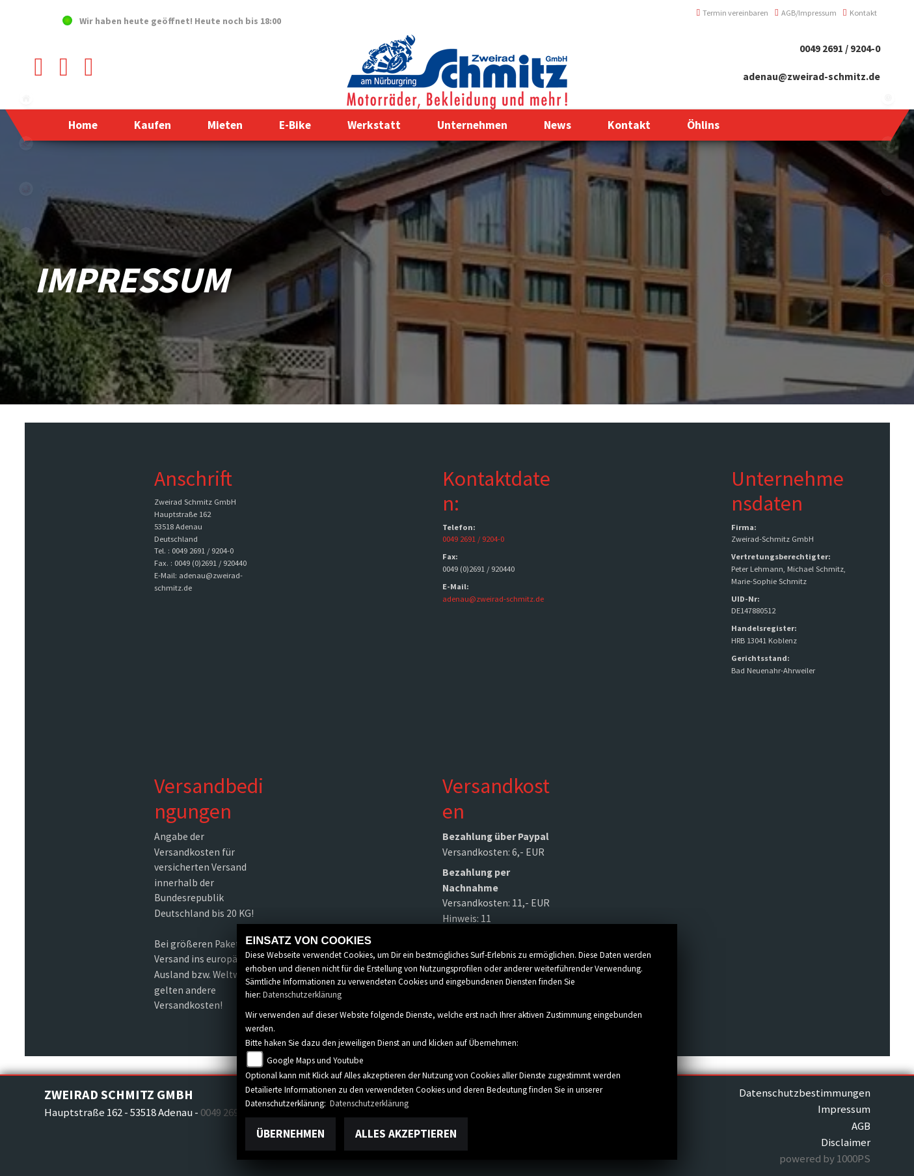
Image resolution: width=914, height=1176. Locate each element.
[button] (152, 125)
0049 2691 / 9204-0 (840, 48)
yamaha (26, 188)
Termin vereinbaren (733, 13)
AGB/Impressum (806, 13)
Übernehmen (290, 1134)
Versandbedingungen (208, 798)
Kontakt (860, 13)
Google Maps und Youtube (315, 1060)
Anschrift (193, 479)
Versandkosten (496, 798)
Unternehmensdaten (787, 491)
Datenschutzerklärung (302, 994)
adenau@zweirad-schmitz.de (811, 76)
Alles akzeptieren (406, 1134)
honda (26, 143)
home (26, 97)
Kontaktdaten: (496, 491)
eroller (26, 234)
